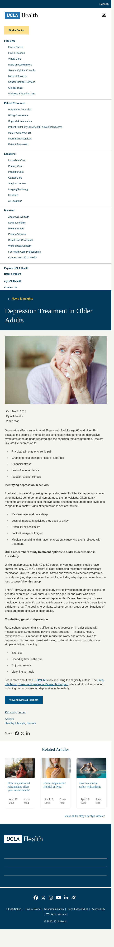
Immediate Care (17, 160)
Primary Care (15, 166)
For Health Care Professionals (24, 251)
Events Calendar (17, 234)
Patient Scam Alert (18, 144)
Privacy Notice (33, 909)
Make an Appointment (20, 64)
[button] (55, 268)
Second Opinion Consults (22, 70)
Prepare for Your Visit (19, 109)
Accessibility (98, 909)
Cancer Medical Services (21, 82)
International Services (20, 138)
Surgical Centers (17, 183)
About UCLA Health (18, 217)
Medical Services (17, 76)
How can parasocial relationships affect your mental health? (19, 786)
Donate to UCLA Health (21, 240)
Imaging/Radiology (18, 189)
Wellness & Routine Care (21, 93)
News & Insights (17, 222)
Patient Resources (14, 103)
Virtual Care (14, 58)
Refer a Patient (12, 274)
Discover (9, 210)
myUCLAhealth (12, 281)
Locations (10, 153)
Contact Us (10, 287)
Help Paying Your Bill (19, 132)
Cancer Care (15, 177)
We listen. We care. (56, 914)
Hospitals (13, 195)
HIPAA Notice (13, 909)
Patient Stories (16, 228)
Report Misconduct (78, 909)
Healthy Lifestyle (15, 723)
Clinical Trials (15, 87)
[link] (17, 733)
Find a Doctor (15, 47)
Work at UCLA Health (19, 245)
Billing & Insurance (18, 115)
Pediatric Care (16, 171)
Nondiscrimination (54, 909)
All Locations (15, 201)
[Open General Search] (103, 4)
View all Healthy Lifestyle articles (85, 816)
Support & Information (20, 121)
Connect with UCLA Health (22, 257)
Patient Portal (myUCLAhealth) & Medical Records (35, 127)
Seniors (31, 723)
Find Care (9, 40)
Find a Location (16, 53)
